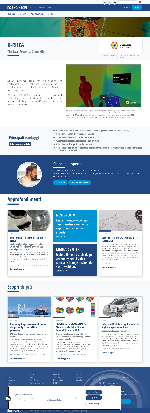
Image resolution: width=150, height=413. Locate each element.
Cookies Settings (94, 404)
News (31, 377)
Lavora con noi (11, 380)
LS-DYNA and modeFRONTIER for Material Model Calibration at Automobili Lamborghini (72, 327)
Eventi (50, 7)
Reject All (94, 398)
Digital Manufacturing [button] (37, 14)
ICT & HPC (56, 383)
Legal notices (83, 411)
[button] (140, 2)
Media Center (61, 271)
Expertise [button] (43, 7)
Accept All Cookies (94, 392)
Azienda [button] (33, 7)
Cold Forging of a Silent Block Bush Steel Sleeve (27, 239)
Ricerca (124, 374)
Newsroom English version (37, 386)
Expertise (78, 374)
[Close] (116, 391)
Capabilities (79, 380)
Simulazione (102, 380)
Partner (9, 383)
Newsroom (126, 7)
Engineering (56, 374)
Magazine (10, 386)
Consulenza (102, 377)
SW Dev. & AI (56, 377)
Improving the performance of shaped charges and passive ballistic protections (29, 327)
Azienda (10, 374)
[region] (64, 398)
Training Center (126, 377)
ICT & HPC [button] (50, 14)
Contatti (137, 7)
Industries (79, 377)
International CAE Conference (129, 382)
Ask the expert (61, 183)
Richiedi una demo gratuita (20, 144)
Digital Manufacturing (59, 380)
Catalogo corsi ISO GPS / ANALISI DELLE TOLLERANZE (121, 239)
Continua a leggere (17, 269)
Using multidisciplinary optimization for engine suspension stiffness (120, 326)
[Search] (127, 1)
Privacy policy (90, 411)
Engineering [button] (11, 14)
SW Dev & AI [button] (23, 14)
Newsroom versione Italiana (37, 383)
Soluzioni (101, 374)
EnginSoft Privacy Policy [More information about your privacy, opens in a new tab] (54, 400)
